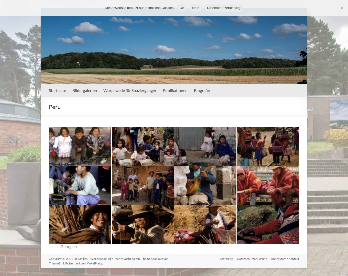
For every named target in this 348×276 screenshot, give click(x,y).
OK (182, 8)
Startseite (57, 90)
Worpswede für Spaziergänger (129, 90)
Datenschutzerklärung (252, 259)
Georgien (66, 246)
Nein (195, 8)
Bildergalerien (84, 90)
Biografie (202, 90)
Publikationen (175, 90)
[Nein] (341, 8)
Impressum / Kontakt (285, 259)
